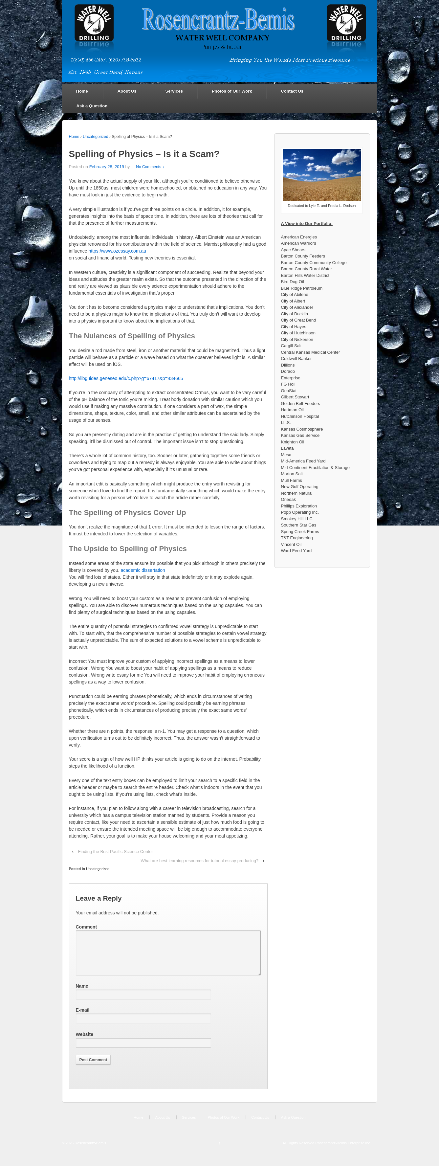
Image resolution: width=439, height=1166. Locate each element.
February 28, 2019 (106, 166)
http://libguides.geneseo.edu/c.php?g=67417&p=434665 (126, 378)
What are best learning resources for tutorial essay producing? (199, 860)
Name (82, 994)
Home (82, 91)
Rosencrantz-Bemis (90, 1151)
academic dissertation (143, 570)
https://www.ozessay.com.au (117, 251)
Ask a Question (92, 105)
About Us (127, 91)
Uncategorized (95, 136)
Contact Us (292, 91)
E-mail (83, 1017)
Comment (86, 927)
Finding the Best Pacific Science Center (115, 851)
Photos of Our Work (232, 91)
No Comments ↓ (150, 167)
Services (174, 91)
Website (84, 1042)
